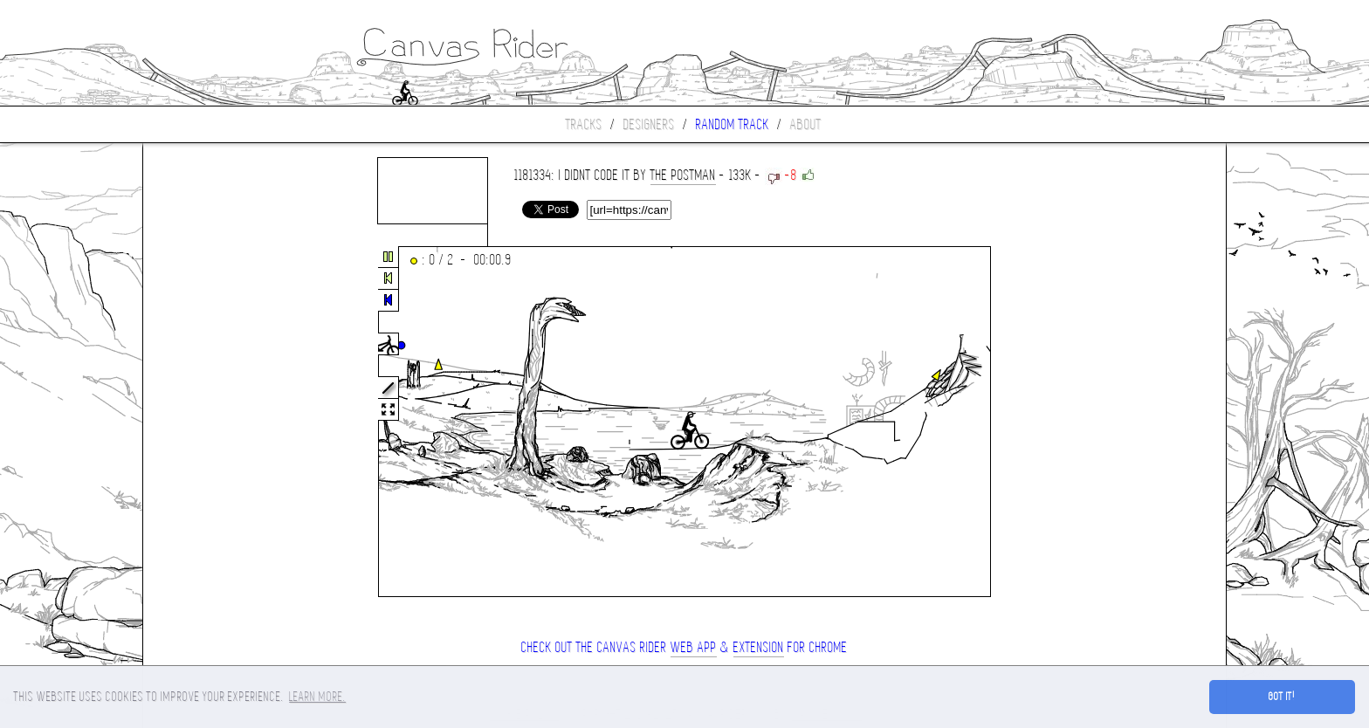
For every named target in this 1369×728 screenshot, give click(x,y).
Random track (732, 124)
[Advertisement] (216, 422)
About (806, 124)
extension (758, 647)
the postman (683, 175)
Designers (649, 124)
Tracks (584, 124)
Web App (694, 647)
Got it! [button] (1282, 697)
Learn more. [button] (317, 696)
